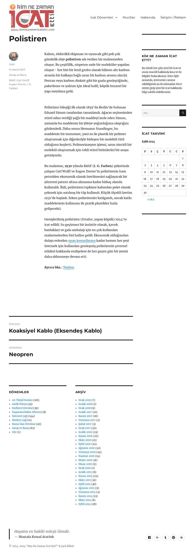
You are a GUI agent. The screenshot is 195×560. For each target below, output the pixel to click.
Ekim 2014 (84, 500)
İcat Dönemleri (101, 17)
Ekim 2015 (84, 480)
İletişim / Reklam (173, 17)
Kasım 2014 (85, 496)
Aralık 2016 (85, 432)
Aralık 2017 (85, 412)
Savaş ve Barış (17, 74)
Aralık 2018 (85, 404)
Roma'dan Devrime (23, 424)
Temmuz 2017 (87, 420)
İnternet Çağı (20, 416)
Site (14, 432)
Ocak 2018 (84, 408)
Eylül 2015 (84, 484)
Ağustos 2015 (86, 488)
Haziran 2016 (86, 456)
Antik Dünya (19, 404)
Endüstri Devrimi (22, 408)
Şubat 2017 (85, 424)
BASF (12, 80)
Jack (12, 64)
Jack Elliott (67, 546)
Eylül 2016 (84, 444)
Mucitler (129, 17)
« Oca (150, 199)
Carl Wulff (23, 80)
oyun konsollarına (82, 240)
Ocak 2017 (84, 428)
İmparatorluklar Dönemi (27, 412)
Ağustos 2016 (86, 448)
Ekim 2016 (84, 440)
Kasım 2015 (85, 476)
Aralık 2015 (85, 472)
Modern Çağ (19, 420)
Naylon (68, 267)
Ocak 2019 (84, 400)
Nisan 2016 (85, 464)
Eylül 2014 (84, 504)
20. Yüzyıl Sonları (22, 400)
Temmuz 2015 (87, 492)
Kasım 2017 (85, 416)
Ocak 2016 (84, 468)
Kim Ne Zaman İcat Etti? (42, 546)
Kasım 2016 (85, 436)
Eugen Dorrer (17, 84)
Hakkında (148, 17)
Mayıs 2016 (85, 460)
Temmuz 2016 (87, 452)
